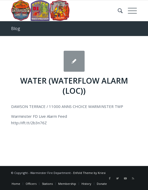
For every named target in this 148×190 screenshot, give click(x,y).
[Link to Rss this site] (133, 178)
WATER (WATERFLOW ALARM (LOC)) (74, 85)
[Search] (118, 10)
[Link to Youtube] (125, 178)
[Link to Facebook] (110, 178)
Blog (15, 28)
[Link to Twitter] (117, 178)
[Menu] (130, 10)
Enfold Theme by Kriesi (89, 173)
